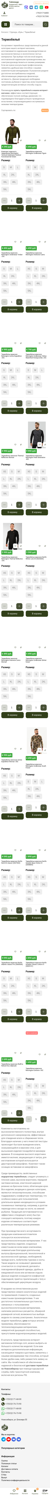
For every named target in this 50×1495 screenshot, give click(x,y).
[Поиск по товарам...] (30, 24)
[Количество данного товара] (11, 201)
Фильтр (45, 110)
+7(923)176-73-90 (13, 1404)
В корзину (12, 208)
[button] (15, 140)
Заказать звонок (41, 3)
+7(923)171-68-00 (13, 1399)
